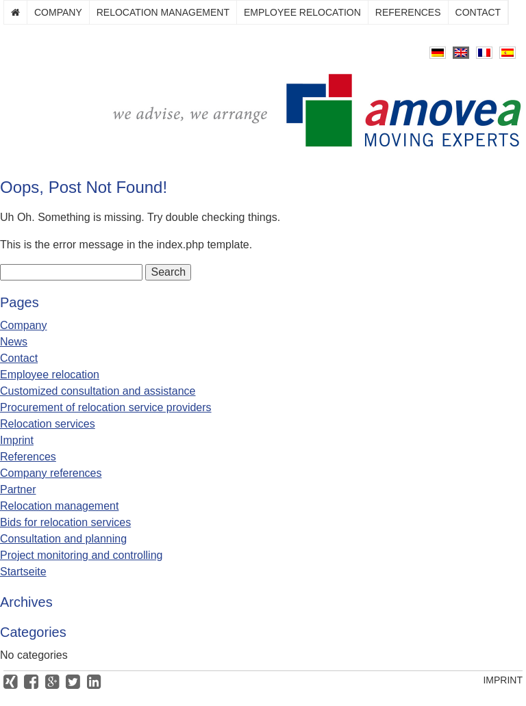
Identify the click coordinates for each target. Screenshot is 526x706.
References (408, 12)
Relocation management (163, 12)
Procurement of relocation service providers (106, 407)
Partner (18, 489)
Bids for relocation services (65, 522)
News (13, 342)
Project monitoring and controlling (81, 555)
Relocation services (47, 424)
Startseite (23, 571)
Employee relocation (302, 12)
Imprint (17, 440)
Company (58, 12)
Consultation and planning (63, 539)
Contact (478, 12)
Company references (51, 473)
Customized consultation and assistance (98, 391)
